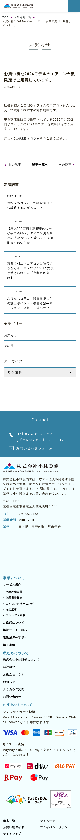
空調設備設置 (14, 591)
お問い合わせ (12, 696)
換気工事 (11, 609)
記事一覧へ (40, 164)
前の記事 (14, 164)
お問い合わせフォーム (34, 448)
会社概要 (9, 667)
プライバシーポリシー (55, 827)
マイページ (47, 820)
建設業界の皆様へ (15, 637)
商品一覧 (9, 820)
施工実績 (9, 645)
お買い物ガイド (13, 827)
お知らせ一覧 (22, 17)
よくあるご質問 (13, 689)
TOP (5, 17)
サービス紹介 (12, 584)
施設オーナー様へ (15, 630)
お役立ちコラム (28, 138)
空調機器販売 (14, 597)
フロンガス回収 (15, 615)
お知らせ (9, 682)
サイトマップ (12, 833)
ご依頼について (13, 622)
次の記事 (65, 164)
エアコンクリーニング (20, 603)
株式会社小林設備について (21, 659)
